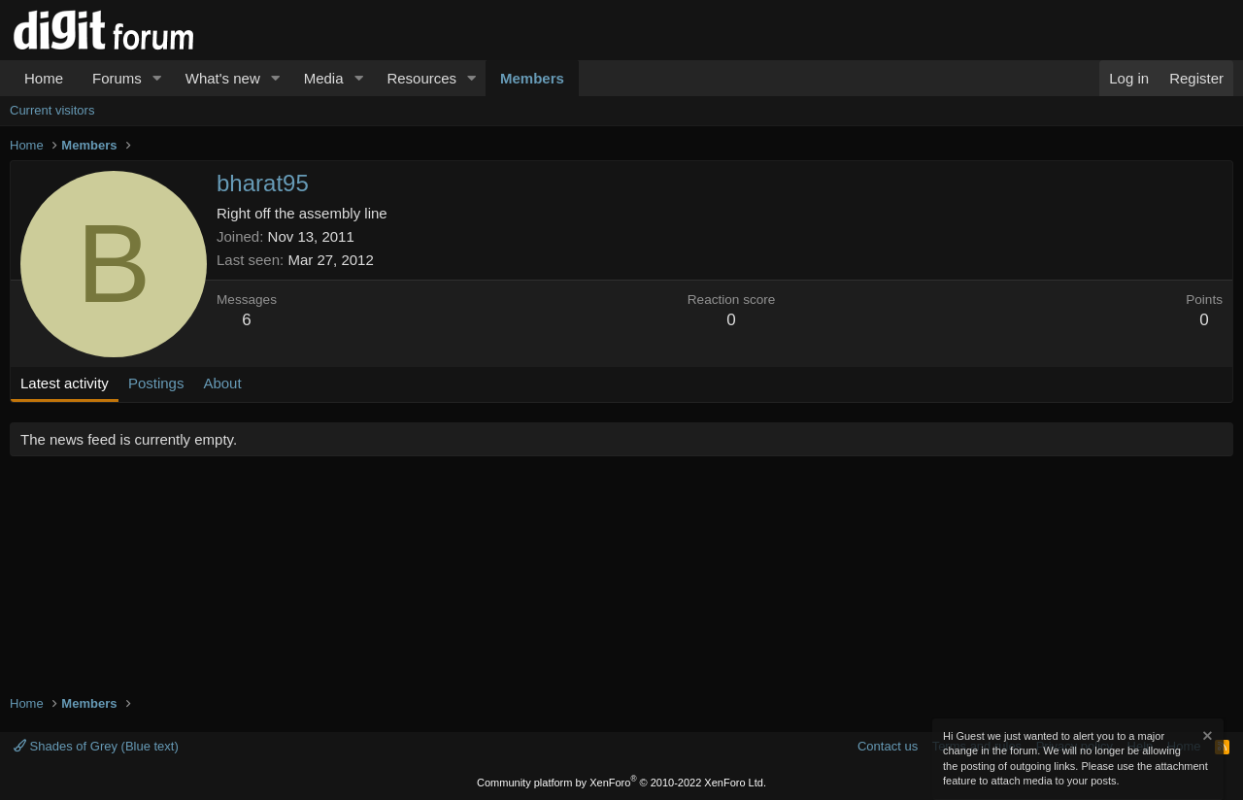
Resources (421, 78)
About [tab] (222, 383)
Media (324, 78)
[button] (157, 78)
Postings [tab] (156, 383)
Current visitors (52, 110)
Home (43, 78)
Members (532, 78)
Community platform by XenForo (621, 782)
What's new (222, 78)
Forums (117, 78)
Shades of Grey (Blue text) (96, 746)
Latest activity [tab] (64, 383)
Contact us (887, 746)
